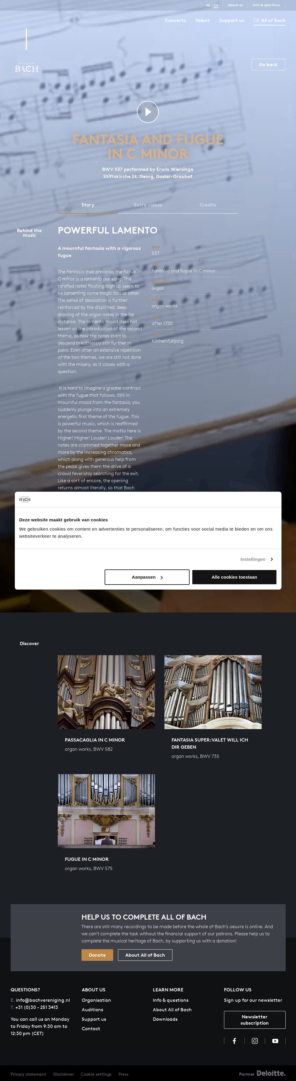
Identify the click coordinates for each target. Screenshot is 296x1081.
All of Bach (270, 20)
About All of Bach (145, 955)
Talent (202, 20)
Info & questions (266, 5)
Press (123, 1074)
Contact (91, 1028)
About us (235, 5)
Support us (231, 20)
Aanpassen (147, 577)
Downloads (165, 1019)
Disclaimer (63, 1074)
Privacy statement (28, 1074)
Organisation (96, 1000)
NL (208, 5)
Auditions (92, 1009)
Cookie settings (96, 1074)
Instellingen (253, 559)
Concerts (175, 20)
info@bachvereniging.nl (40, 1000)
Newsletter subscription (255, 1020)
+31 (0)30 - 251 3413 (34, 1007)
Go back (268, 64)
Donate (97, 955)
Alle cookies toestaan (234, 577)
